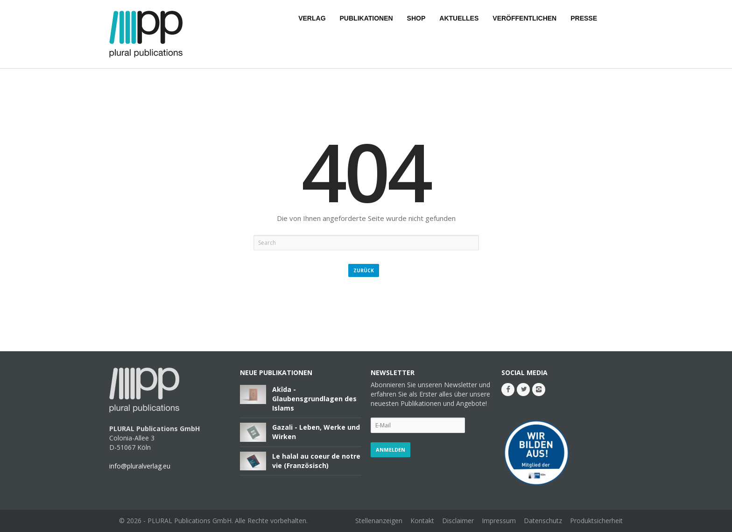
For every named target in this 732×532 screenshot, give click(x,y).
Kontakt (422, 520)
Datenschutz (543, 520)
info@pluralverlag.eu (139, 465)
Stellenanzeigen (378, 520)
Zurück (363, 270)
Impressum (499, 520)
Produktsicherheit (596, 520)
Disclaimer (458, 520)
